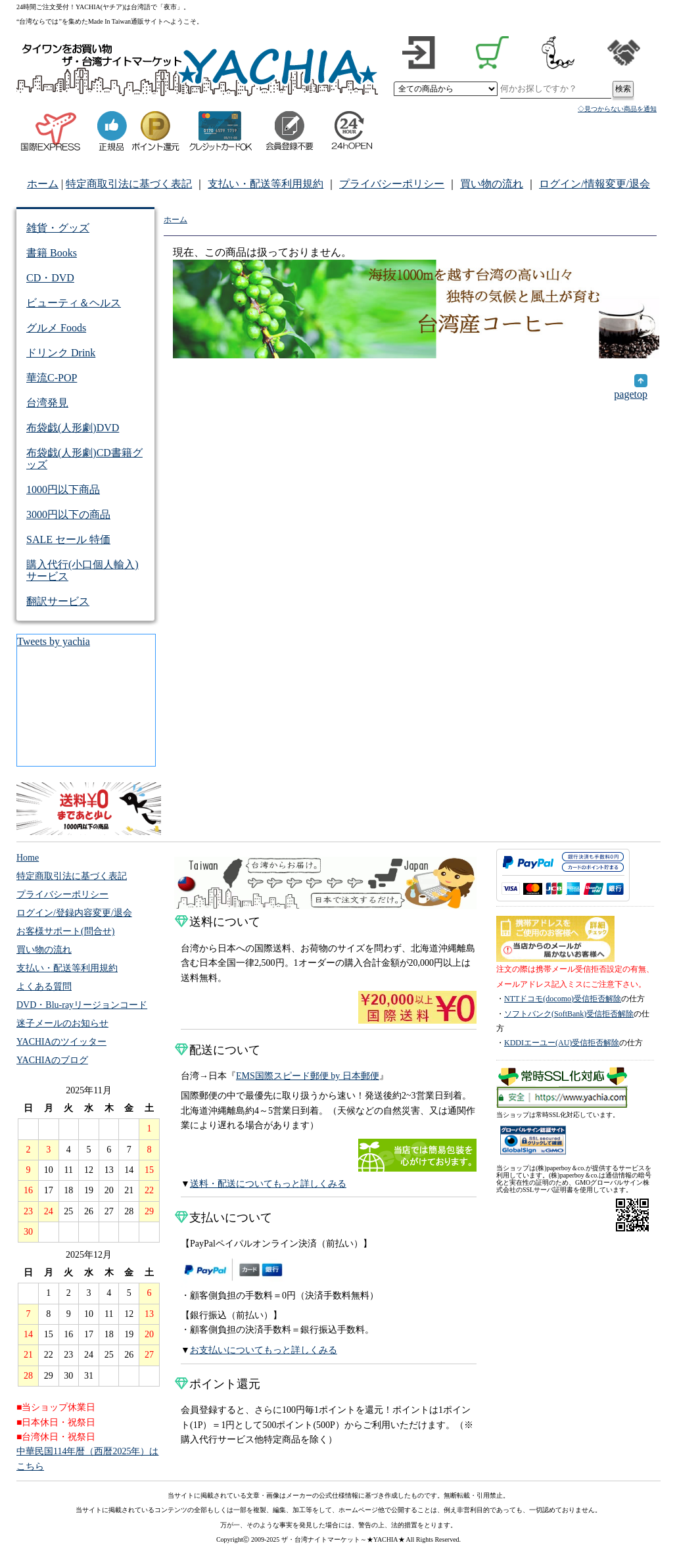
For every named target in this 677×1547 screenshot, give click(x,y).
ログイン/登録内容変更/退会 (74, 913)
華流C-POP (51, 377)
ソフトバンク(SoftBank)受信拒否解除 (569, 1013)
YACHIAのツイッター (61, 1042)
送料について (217, 921)
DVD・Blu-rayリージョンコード (81, 1005)
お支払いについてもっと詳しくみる (263, 1350)
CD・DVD (50, 277)
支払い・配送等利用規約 (265, 183)
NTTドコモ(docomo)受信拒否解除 (562, 998)
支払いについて (223, 1217)
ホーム (42, 183)
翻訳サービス (57, 601)
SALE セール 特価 (68, 539)
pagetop (630, 389)
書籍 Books (51, 252)
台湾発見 (47, 402)
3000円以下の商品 (68, 514)
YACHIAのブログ (52, 1060)
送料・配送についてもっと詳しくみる (268, 1184)
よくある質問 (44, 986)
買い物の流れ (491, 183)
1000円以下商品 (63, 489)
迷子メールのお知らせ (62, 1023)
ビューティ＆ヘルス (73, 302)
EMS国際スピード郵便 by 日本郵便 (307, 1076)
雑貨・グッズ (57, 227)
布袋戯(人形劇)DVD (72, 427)
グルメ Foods (56, 327)
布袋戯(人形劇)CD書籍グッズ (84, 458)
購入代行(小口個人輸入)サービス (82, 570)
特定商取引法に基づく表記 (129, 183)
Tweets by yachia (53, 641)
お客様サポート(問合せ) (65, 931)
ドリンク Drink (60, 352)
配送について (217, 1050)
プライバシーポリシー (391, 183)
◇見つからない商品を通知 (617, 108)
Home (27, 858)
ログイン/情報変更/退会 (594, 183)
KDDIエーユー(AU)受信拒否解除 (561, 1042)
